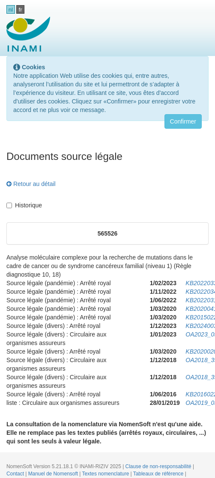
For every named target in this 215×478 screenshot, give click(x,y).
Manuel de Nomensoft (54, 474)
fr (20, 9)
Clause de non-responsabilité (159, 466)
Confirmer (183, 121)
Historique (24, 205)
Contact (15, 474)
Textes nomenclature (106, 474)
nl (11, 9)
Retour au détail (31, 183)
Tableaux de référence (159, 474)
